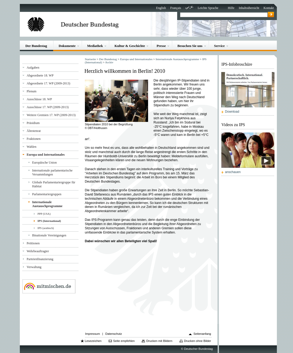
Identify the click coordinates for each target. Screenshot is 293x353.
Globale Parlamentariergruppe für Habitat (53, 184)
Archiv (109, 62)
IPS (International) (49, 220)
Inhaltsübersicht (249, 8)
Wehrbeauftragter (38, 251)
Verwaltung (34, 267)
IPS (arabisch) (46, 228)
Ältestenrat (34, 131)
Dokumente (67, 46)
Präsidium (33, 123)
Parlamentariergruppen (46, 194)
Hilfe (231, 8)
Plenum (31, 91)
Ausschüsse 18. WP (39, 99)
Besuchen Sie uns (190, 46)
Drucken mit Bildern (159, 340)
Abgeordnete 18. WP (40, 75)
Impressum (92, 333)
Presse (161, 46)
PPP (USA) (44, 213)
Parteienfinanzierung (40, 259)
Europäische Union (44, 162)
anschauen (233, 172)
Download (232, 111)
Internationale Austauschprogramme (47, 204)
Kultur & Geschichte (130, 46)
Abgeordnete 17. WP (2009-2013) (48, 83)
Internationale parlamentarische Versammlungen (52, 172)
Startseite (90, 59)
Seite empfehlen (124, 340)
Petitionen (33, 243)
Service (219, 46)
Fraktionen (33, 139)
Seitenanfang (202, 333)
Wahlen (31, 147)
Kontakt (268, 8)
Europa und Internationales (46, 154)
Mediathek (95, 46)
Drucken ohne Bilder (197, 340)
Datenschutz (113, 333)
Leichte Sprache (208, 8)
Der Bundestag (36, 46)
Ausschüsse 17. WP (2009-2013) (48, 107)
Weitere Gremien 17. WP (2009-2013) (51, 115)
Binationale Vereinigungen (49, 235)
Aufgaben (33, 67)
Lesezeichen (93, 340)
